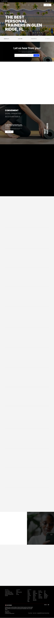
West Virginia (45, 596)
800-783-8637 (5, 1)
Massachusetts (35, 593)
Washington (45, 594)
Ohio (39, 593)
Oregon (39, 595)
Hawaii (28, 599)
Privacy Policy (30, 613)
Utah (44, 592)
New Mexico (34, 600)
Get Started (36, 55)
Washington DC (46, 595)
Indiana (28, 601)
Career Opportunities (19, 592)
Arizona (29, 592)
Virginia (45, 593)
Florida (28, 596)
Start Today (9, 131)
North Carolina (40, 592)
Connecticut (29, 595)
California (29, 593)
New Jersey (34, 599)
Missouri (34, 596)
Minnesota (34, 595)
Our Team (17, 594)
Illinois (28, 600)
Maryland (34, 592)
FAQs (17, 593)
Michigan (34, 594)
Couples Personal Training (8, 592)
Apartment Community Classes (9, 594)
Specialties (6, 595)
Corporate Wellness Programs (9, 593)
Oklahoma (39, 594)
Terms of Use (34, 613)
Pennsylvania (40, 596)
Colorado (29, 594)
